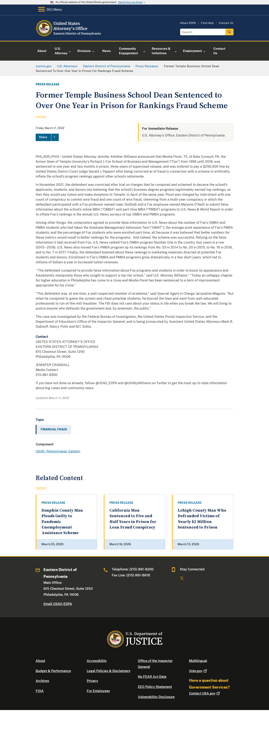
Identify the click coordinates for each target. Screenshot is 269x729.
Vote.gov (198, 671)
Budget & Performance (53, 671)
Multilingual (198, 661)
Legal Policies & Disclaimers (108, 671)
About (40, 661)
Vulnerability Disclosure (156, 697)
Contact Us (226, 23)
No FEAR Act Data (152, 677)
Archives (42, 681)
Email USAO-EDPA (57, 604)
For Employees (98, 691)
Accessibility (97, 661)
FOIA (40, 691)
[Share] (47, 137)
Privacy (92, 681)
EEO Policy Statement (155, 687)
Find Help (207, 23)
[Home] (69, 36)
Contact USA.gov (205, 693)
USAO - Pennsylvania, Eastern (58, 451)
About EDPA (188, 23)
